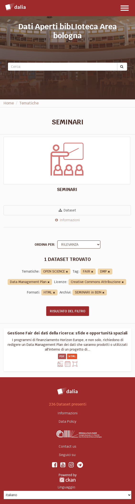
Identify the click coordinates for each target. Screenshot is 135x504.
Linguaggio (66, 487)
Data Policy (67, 421)
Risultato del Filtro (67, 311)
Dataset (67, 210)
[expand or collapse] (124, 8)
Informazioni (67, 220)
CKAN (67, 479)
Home (9, 103)
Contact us (67, 446)
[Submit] (122, 67)
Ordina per (44, 244)
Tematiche (29, 103)
